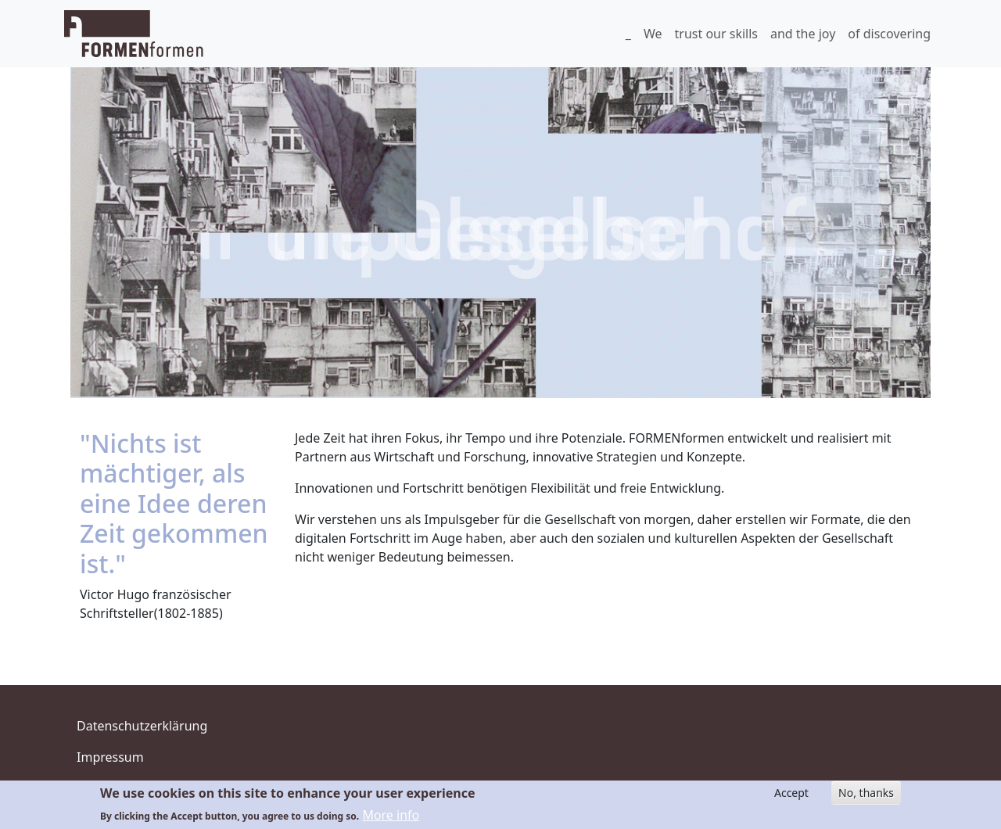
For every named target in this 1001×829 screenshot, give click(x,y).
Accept (791, 792)
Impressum (110, 757)
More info (390, 815)
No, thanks (866, 792)
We (653, 33)
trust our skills (716, 33)
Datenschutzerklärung (142, 725)
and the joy (802, 33)
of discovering (889, 33)
